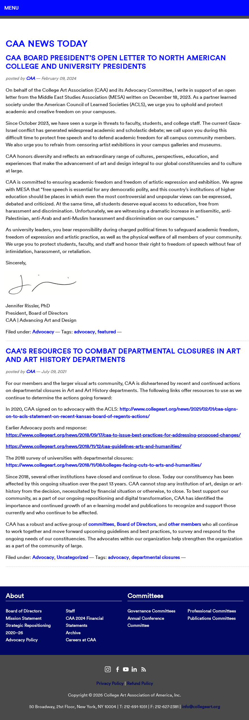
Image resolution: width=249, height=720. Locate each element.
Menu (11, 8)
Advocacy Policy (22, 639)
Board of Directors (136, 524)
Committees (145, 595)
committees (101, 524)
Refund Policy (140, 683)
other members (184, 524)
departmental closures (155, 557)
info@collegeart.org (201, 706)
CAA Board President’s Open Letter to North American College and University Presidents (116, 61)
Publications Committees (212, 618)
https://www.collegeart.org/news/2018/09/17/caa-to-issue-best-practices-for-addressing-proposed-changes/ (123, 435)
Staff (70, 611)
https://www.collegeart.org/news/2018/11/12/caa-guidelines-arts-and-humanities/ (93, 446)
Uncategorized (72, 557)
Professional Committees (212, 611)
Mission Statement (23, 618)
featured (106, 332)
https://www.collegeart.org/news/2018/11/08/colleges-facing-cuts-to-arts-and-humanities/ (103, 465)
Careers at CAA (81, 639)
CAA (30, 78)
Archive (73, 632)
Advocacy (43, 332)
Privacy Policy (110, 683)
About (15, 595)
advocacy (84, 332)
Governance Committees (151, 611)
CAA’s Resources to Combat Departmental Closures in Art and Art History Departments (123, 355)
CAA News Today (47, 43)
